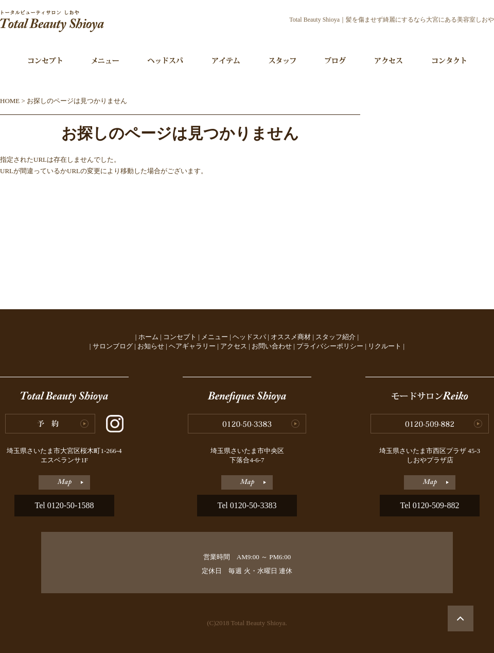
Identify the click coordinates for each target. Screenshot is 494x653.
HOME (10, 101)
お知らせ (150, 346)
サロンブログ (113, 346)
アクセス (233, 346)
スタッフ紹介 (335, 337)
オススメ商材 (291, 337)
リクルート (384, 346)
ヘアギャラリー (192, 346)
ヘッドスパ (249, 337)
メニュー (214, 337)
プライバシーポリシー (329, 346)
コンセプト (180, 337)
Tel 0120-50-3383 (247, 505)
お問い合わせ (272, 346)
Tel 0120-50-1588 (64, 505)
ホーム (148, 337)
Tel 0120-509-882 (430, 505)
